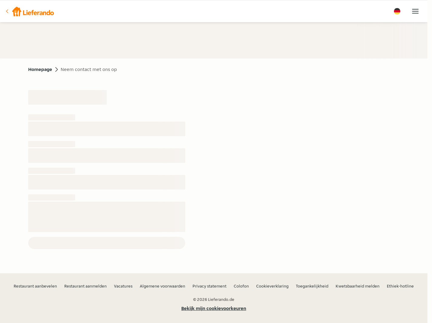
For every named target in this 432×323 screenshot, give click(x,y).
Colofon (241, 286)
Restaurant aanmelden (85, 286)
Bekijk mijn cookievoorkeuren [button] (213, 308)
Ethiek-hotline (400, 286)
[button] (29, 11)
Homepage (40, 69)
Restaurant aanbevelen (35, 286)
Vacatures (123, 286)
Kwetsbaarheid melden (358, 286)
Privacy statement (209, 286)
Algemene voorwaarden (162, 286)
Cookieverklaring (272, 286)
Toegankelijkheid (312, 286)
